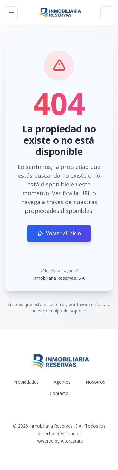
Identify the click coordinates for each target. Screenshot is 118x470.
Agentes (62, 382)
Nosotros (95, 382)
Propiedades (26, 382)
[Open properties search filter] (106, 12)
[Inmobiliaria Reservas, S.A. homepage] (59, 13)
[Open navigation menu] (11, 12)
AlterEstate (72, 441)
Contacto (59, 393)
